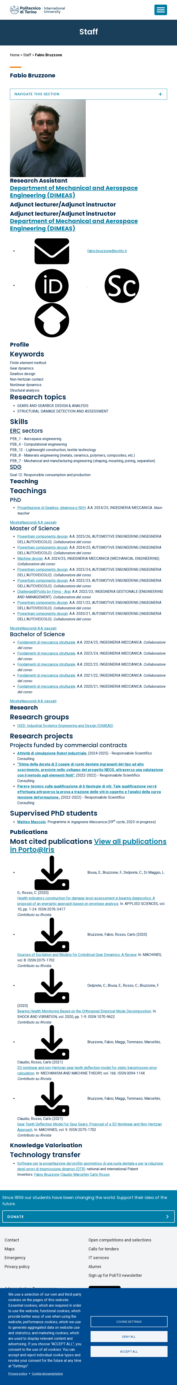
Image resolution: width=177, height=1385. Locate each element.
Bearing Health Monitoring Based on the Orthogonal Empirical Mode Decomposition (84, 1011)
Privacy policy (17, 1373)
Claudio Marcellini (74, 1174)
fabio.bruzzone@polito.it (107, 251)
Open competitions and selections (119, 1240)
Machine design (30, 558)
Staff (27, 55)
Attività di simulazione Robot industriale (51, 753)
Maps (10, 1248)
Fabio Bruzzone (46, 1174)
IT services (98, 1257)
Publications (29, 832)
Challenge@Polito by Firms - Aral (44, 591)
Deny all (129, 1336)
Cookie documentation (47, 1373)
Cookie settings (129, 1321)
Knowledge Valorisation (46, 1145)
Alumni (94, 1266)
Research (24, 708)
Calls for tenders (103, 1248)
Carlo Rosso (100, 1174)
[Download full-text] (51, 872)
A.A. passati (33, 522)
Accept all (129, 1351)
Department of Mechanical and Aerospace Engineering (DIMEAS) (74, 191)
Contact (12, 1240)
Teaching (24, 481)
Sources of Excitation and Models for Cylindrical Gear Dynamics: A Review (76, 955)
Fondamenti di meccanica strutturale (46, 642)
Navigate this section (88, 94)
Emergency (15, 1257)
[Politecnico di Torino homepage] (37, 10)
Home (15, 55)
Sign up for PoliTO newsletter (115, 1275)
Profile (19, 345)
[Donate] (88, 1216)
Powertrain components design (42, 536)
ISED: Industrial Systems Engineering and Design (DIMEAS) (65, 726)
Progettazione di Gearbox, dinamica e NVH (51, 508)
